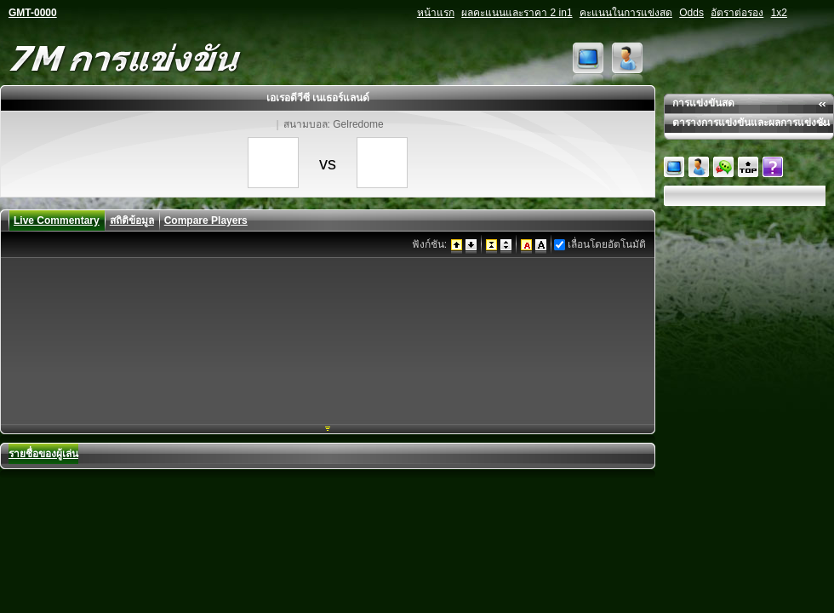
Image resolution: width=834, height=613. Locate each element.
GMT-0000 (33, 13)
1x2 (779, 13)
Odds (691, 13)
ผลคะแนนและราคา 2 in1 (516, 13)
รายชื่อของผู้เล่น (43, 454)
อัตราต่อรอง (737, 13)
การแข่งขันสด (703, 103)
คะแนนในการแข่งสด (626, 13)
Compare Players (206, 220)
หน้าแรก (435, 13)
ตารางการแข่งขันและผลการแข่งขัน (751, 123)
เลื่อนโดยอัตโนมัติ (607, 244)
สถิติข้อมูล (132, 220)
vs (327, 163)
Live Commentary (57, 220)
